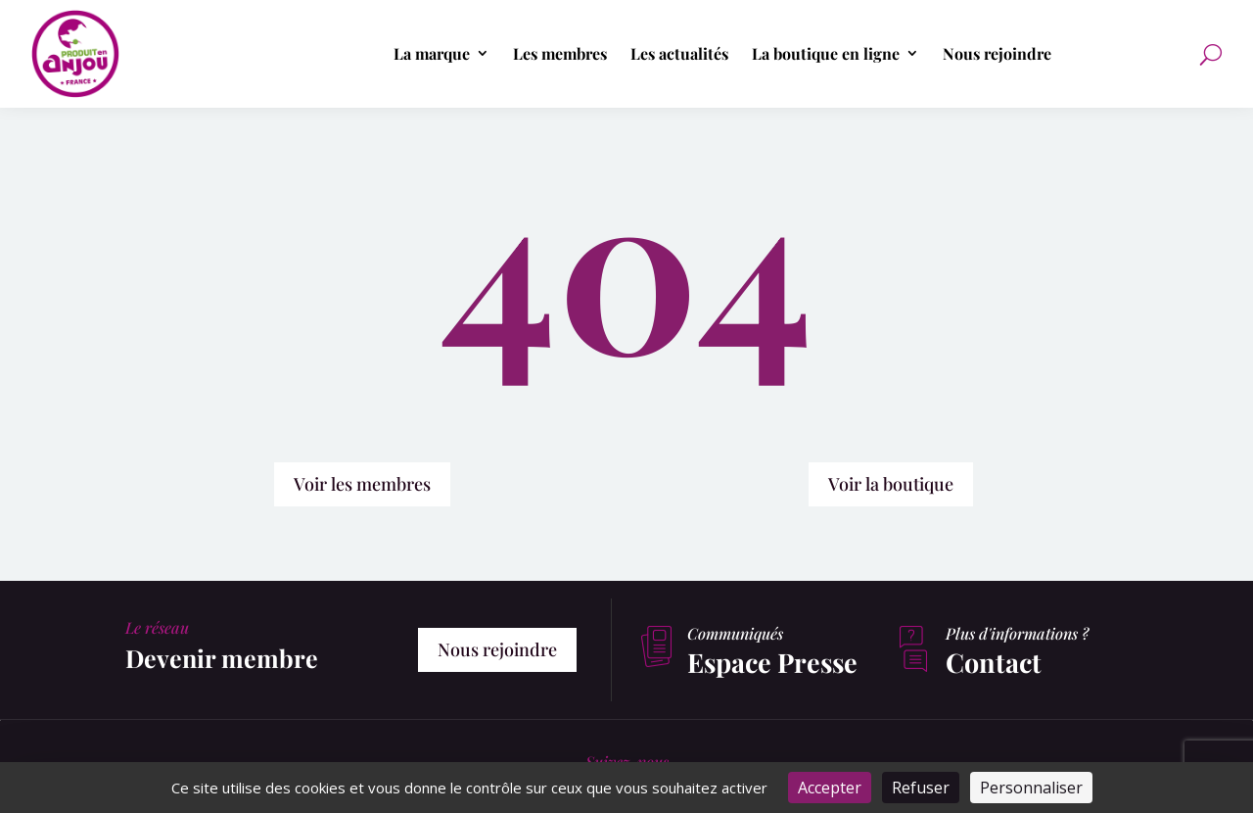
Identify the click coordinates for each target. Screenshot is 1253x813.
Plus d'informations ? (1017, 633)
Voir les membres (362, 484)
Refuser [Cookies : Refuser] (921, 787)
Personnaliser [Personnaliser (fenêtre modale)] (1031, 787)
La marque (432, 54)
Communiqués (735, 633)
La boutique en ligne (826, 54)
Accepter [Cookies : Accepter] (829, 787)
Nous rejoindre (997, 54)
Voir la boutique (890, 484)
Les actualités (679, 54)
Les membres (560, 54)
